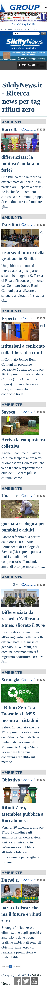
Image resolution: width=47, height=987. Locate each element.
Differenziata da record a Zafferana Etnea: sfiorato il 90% (23, 619)
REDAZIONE (6, 29)
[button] (31, 65)
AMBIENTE (12, 122)
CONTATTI (32, 29)
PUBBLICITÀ (20, 29)
